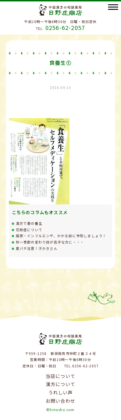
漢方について (60, 384)
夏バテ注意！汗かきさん (36, 248)
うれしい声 (60, 392)
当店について (60, 376)
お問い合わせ (60, 400)
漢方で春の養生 (29, 223)
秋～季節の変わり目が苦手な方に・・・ (50, 242)
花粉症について (29, 229)
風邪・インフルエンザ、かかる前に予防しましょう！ (61, 235)
